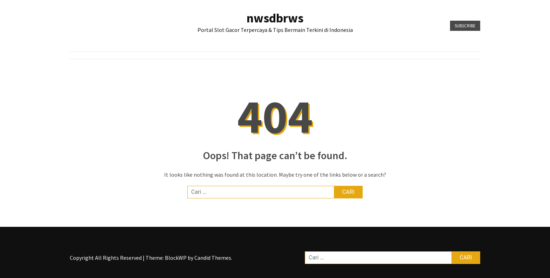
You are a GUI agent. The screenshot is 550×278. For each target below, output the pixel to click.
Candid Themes (212, 257)
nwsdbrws (275, 18)
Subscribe (465, 26)
